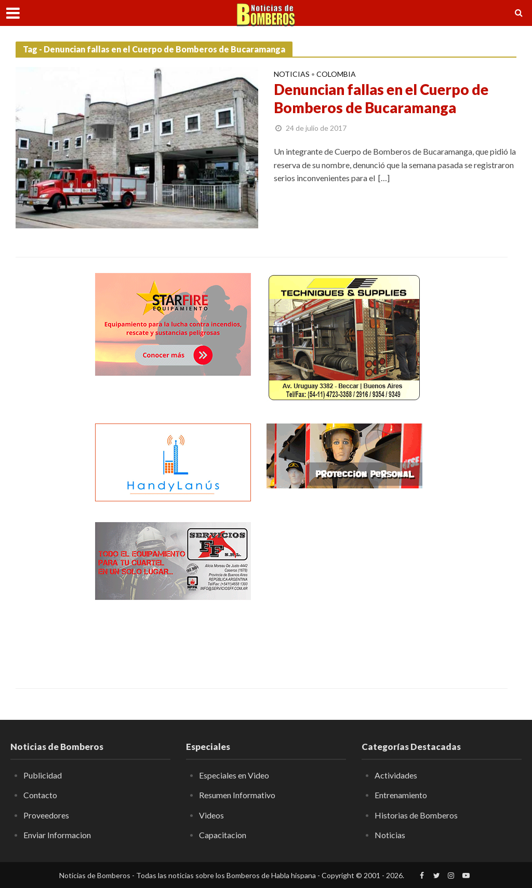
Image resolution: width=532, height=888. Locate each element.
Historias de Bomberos (416, 815)
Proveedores (46, 815)
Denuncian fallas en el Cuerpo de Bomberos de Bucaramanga (382, 99)
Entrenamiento (401, 795)
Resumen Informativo (237, 795)
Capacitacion (222, 835)
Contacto (40, 795)
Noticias (292, 74)
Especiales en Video (234, 775)
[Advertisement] (344, 587)
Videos (211, 815)
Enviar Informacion (57, 835)
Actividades (396, 775)
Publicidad (42, 775)
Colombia (336, 74)
